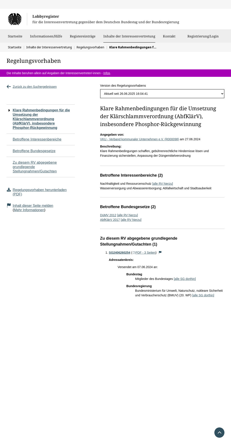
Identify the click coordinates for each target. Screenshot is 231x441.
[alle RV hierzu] (162, 183)
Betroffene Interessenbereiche (37, 139)
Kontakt (169, 38)
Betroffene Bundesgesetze (34, 151)
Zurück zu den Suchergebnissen (32, 86)
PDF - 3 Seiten (144, 252)
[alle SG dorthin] (185, 279)
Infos (106, 73)
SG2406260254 (119, 252)
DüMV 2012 (108, 215)
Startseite (15, 38)
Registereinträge (82, 38)
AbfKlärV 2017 (110, 219)
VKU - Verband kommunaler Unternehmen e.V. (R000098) (139, 139)
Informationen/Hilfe (46, 38)
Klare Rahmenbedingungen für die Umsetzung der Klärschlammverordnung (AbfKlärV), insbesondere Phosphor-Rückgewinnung (41, 119)
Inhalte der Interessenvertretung (129, 36)
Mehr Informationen (29, 210)
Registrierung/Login (203, 38)
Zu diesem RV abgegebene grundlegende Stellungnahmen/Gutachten (35, 167)
